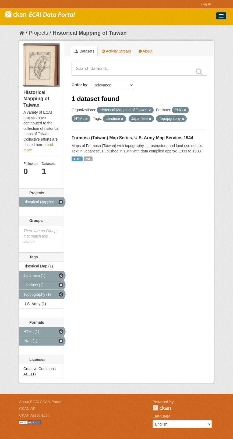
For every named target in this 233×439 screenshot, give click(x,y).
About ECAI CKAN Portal (40, 402)
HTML (77, 159)
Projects (38, 33)
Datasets (84, 51)
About (146, 51)
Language (161, 416)
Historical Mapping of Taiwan (90, 33)
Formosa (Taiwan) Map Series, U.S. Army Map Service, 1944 (132, 137)
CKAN (162, 408)
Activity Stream (116, 51)
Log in (206, 4)
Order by (79, 85)
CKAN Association (34, 415)
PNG (88, 159)
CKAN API (28, 408)
